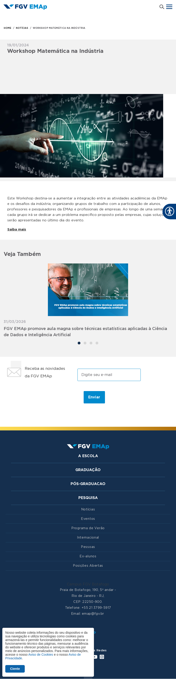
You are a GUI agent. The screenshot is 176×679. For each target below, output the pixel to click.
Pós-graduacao (88, 484)
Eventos (88, 519)
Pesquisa (88, 498)
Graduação (88, 470)
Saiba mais (16, 229)
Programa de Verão (88, 528)
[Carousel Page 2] (85, 343)
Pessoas (88, 547)
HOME (7, 28)
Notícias (88, 509)
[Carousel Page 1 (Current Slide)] (79, 343)
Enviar (94, 397)
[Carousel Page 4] (97, 343)
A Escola (88, 456)
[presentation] (42, 397)
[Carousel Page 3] (91, 343)
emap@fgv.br (93, 613)
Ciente (15, 669)
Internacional (88, 537)
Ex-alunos (88, 556)
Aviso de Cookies (40, 654)
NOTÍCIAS (22, 28)
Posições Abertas (88, 565)
